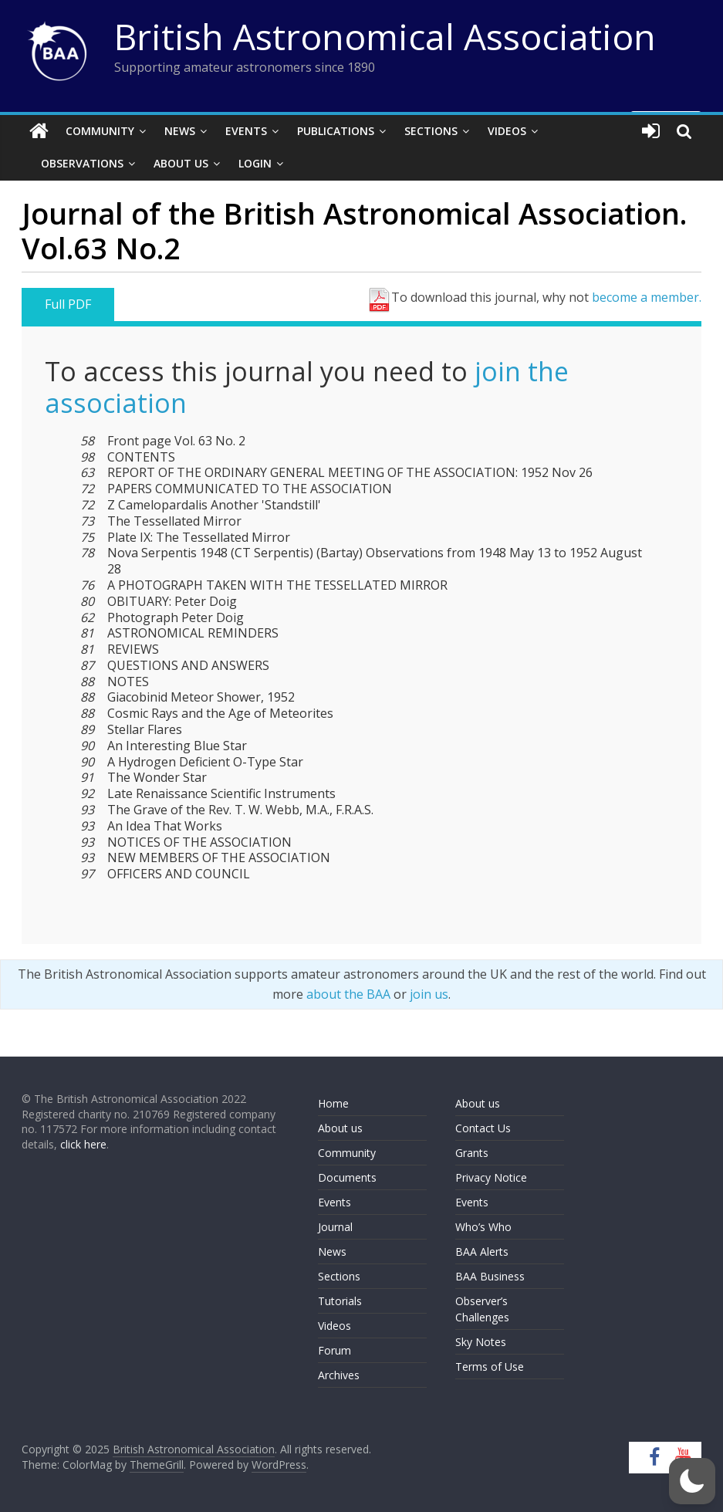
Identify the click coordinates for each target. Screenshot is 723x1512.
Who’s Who (483, 1226)
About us (340, 1128)
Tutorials (340, 1301)
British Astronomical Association (385, 36)
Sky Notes (480, 1341)
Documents (347, 1177)
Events (246, 130)
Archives (339, 1375)
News (179, 130)
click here (83, 1144)
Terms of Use (489, 1366)
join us (429, 994)
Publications (335, 130)
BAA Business (490, 1276)
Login (255, 163)
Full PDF (68, 304)
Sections (431, 130)
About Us (181, 163)
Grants (471, 1152)
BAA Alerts (481, 1251)
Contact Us (483, 1128)
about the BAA (348, 994)
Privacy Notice (491, 1177)
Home (333, 1103)
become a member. (646, 297)
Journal (335, 1226)
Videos (507, 130)
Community (100, 130)
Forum (334, 1350)
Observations (82, 163)
